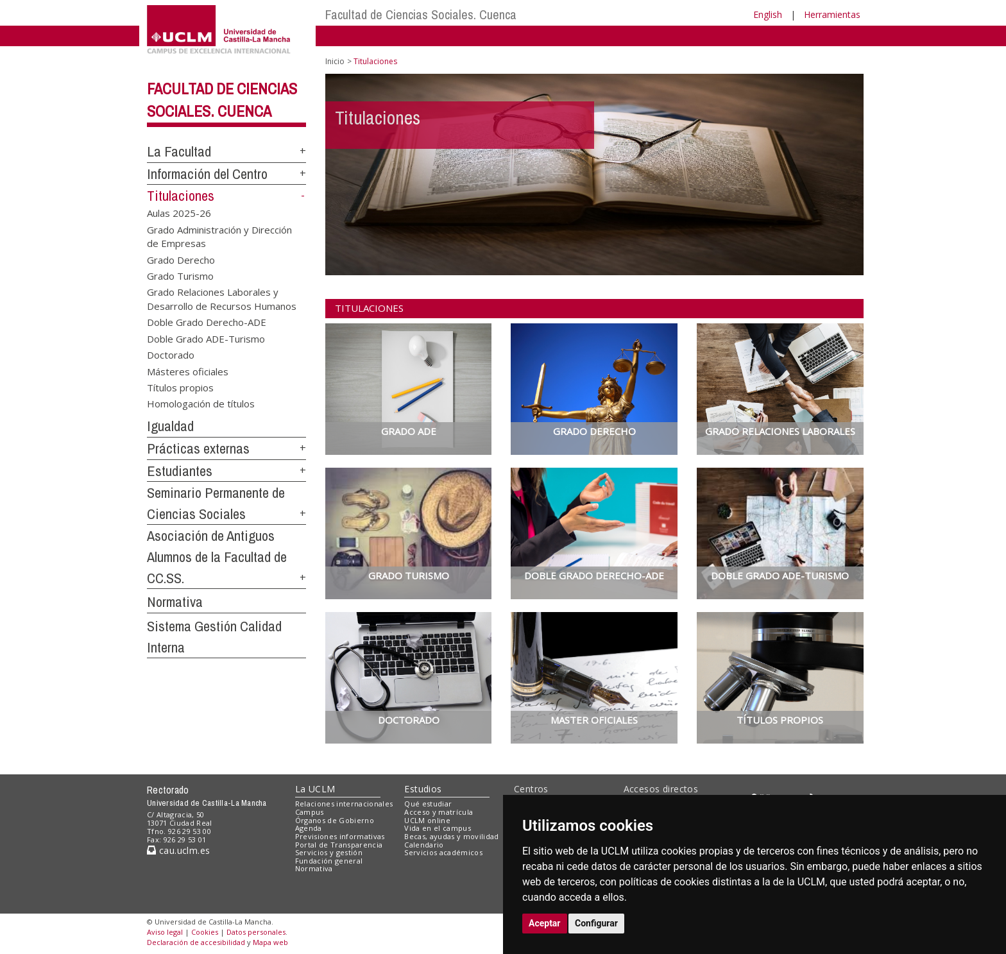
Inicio (335, 61)
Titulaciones (180, 195)
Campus (309, 812)
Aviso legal (165, 932)
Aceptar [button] (545, 923)
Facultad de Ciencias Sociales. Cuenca (420, 14)
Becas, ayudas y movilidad (451, 836)
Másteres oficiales (187, 370)
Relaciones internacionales (344, 803)
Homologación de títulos (201, 403)
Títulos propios (180, 387)
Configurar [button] (596, 923)
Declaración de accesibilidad (196, 942)
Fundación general (329, 860)
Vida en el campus (437, 828)
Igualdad (170, 426)
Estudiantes (179, 471)
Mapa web (270, 942)
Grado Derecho (181, 259)
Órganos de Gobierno (334, 820)
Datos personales (256, 932)
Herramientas (832, 14)
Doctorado (170, 354)
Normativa (175, 601)
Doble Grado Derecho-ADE (206, 322)
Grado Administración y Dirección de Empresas (219, 236)
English (767, 14)
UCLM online (427, 820)
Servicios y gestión (328, 852)
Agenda (308, 828)
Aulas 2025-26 (179, 213)
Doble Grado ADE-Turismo (206, 338)
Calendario (423, 844)
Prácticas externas (198, 448)
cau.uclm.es (178, 850)
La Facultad (179, 151)
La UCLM (315, 789)
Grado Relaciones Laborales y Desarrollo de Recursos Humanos (221, 298)
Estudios (422, 789)
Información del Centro (207, 173)
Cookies (204, 932)
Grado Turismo (180, 275)
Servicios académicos (443, 852)
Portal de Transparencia (339, 844)
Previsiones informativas (340, 836)
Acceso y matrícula (438, 812)
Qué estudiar (428, 803)
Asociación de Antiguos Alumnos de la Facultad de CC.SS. (217, 556)
